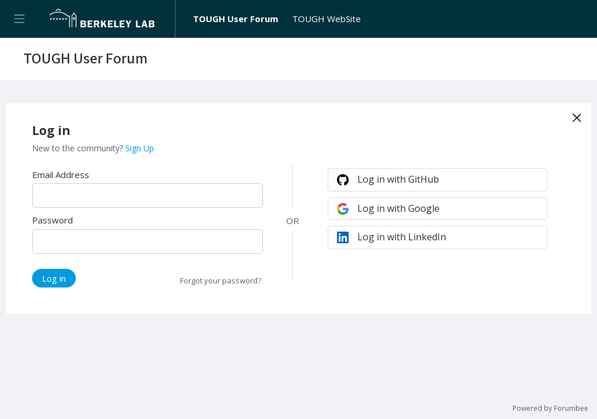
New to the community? (78, 148)
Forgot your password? (220, 280)
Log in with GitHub (398, 179)
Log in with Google (398, 208)
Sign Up (139, 148)
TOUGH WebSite (326, 18)
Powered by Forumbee (550, 408)
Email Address (60, 174)
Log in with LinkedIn (401, 236)
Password (52, 220)
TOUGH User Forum (235, 18)
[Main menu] (19, 19)
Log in (54, 278)
